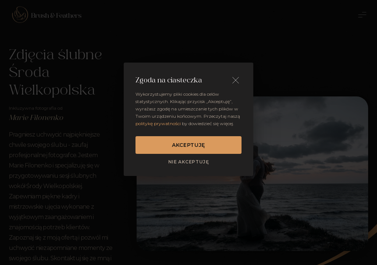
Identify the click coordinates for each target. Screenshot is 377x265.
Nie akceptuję (188, 162)
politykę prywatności (158, 123)
